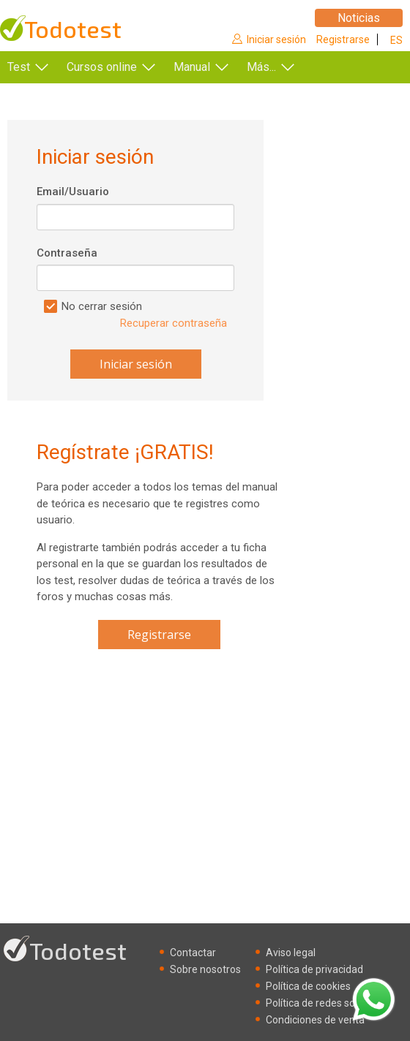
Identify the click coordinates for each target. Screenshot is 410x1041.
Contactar (193, 952)
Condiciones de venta (315, 1020)
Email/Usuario (73, 191)
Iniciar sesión (276, 39)
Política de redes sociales (323, 1003)
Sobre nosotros (205, 969)
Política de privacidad (314, 969)
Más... (261, 67)
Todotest (73, 29)
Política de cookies (308, 986)
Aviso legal (291, 952)
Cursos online (102, 67)
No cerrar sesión (101, 306)
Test (18, 67)
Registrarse (343, 39)
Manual (192, 67)
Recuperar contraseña (173, 323)
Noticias (359, 18)
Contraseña (67, 253)
